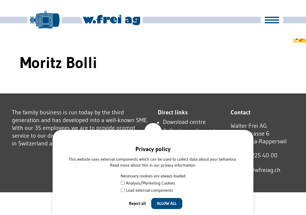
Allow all (167, 203)
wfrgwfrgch (255, 169)
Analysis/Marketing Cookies (148, 183)
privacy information (178, 165)
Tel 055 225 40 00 (254, 155)
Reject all (137, 203)
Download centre (184, 121)
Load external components (147, 190)
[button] (272, 20)
